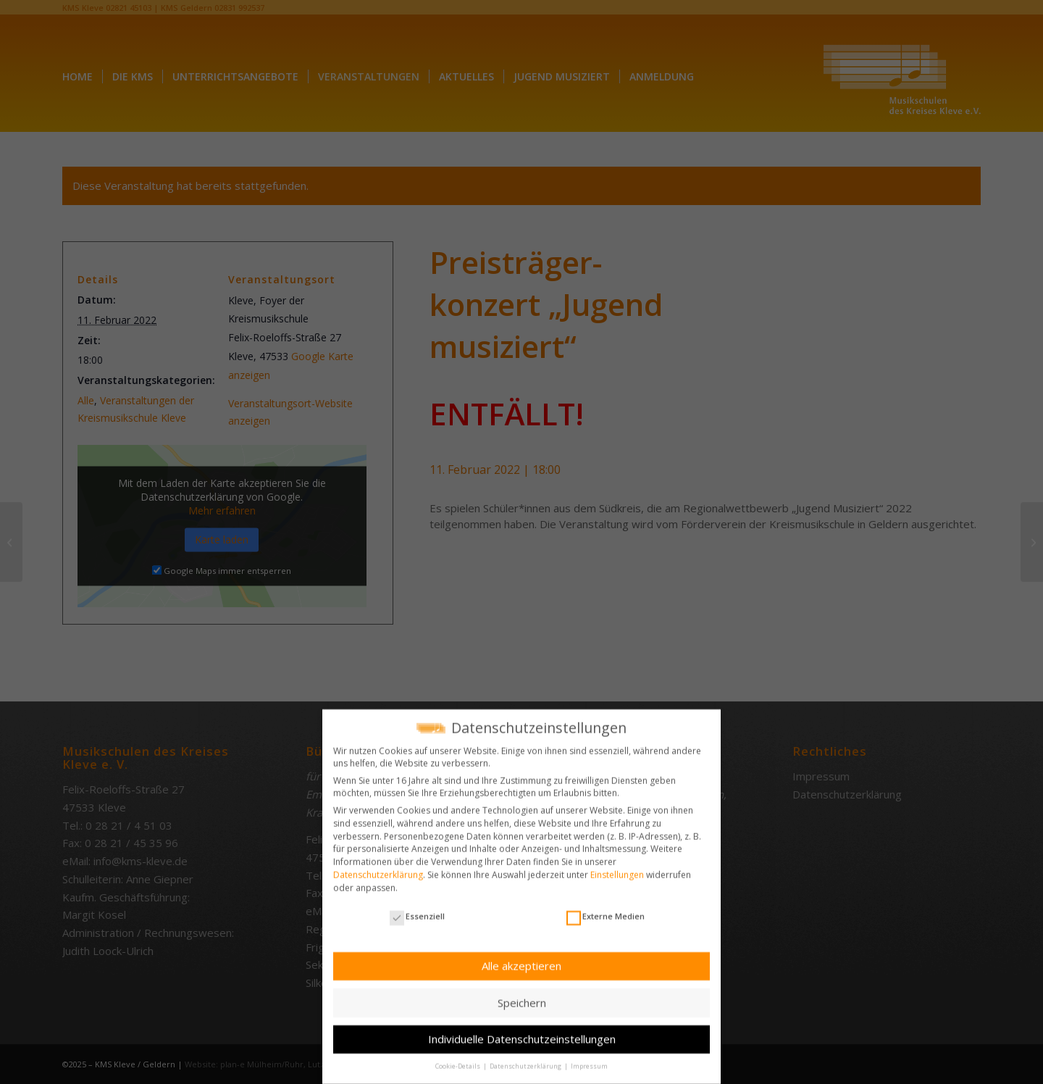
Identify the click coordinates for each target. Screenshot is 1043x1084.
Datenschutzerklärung (378, 868)
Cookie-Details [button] (458, 1060)
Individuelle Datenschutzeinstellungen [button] (522, 1033)
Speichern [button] (522, 996)
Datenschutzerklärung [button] (526, 1060)
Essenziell (417, 909)
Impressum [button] (589, 1060)
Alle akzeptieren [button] (521, 959)
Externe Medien (605, 909)
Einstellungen (617, 868)
